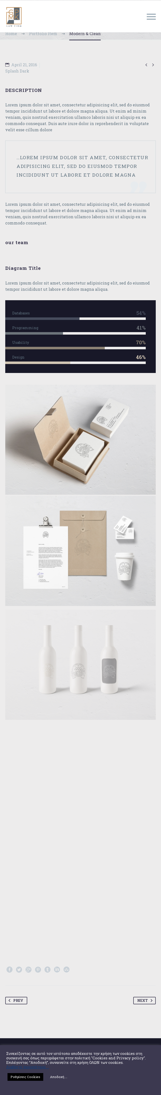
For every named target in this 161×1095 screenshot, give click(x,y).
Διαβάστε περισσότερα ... (27, 1067)
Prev (14, 1000)
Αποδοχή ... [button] (58, 1077)
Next (145, 1000)
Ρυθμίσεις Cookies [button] (25, 1077)
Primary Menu (151, 17)
